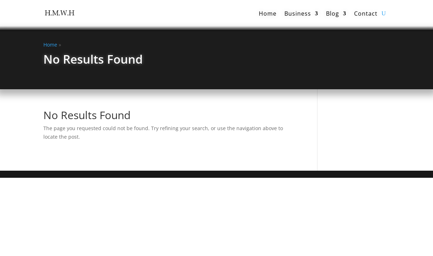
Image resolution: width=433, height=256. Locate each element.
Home (268, 13)
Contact (366, 13)
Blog (332, 13)
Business (297, 13)
